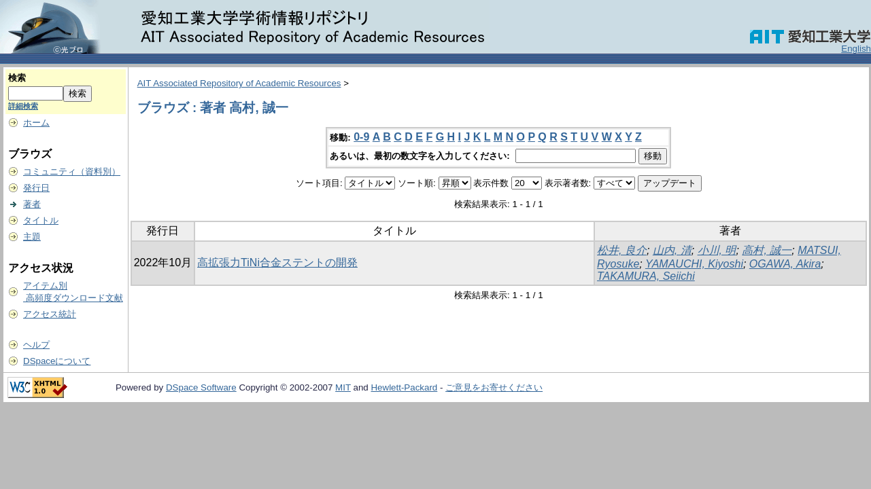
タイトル (40, 220)
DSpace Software (201, 387)
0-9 (361, 137)
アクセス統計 (49, 314)
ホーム (36, 122)
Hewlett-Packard (404, 387)
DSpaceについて (56, 361)
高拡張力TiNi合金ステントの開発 (277, 262)
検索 (17, 78)
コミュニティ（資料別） (71, 171)
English (856, 48)
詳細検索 (23, 106)
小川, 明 (717, 250)
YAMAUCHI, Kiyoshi (694, 264)
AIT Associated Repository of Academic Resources (239, 83)
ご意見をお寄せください (494, 387)
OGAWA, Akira (785, 264)
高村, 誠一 (766, 250)
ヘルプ (36, 345)
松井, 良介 (622, 250)
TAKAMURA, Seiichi (646, 276)
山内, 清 (672, 250)
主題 (32, 237)
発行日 (36, 188)
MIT (343, 387)
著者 (32, 204)
